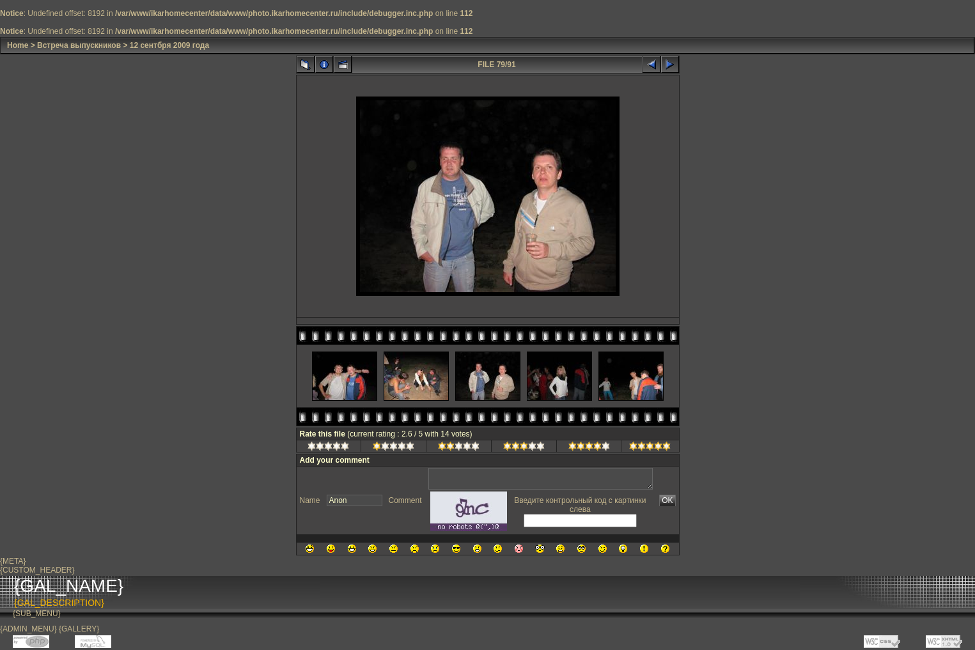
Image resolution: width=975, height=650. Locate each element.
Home (17, 45)
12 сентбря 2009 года (169, 45)
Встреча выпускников (79, 45)
